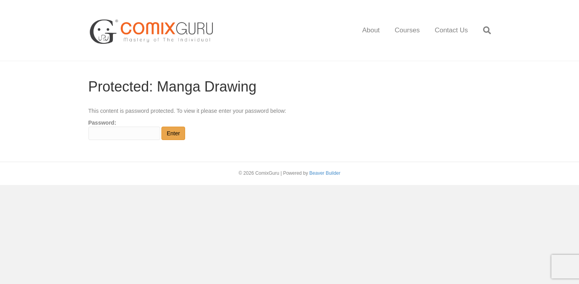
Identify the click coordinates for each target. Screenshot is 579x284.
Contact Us (451, 30)
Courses (407, 30)
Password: (124, 130)
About (371, 30)
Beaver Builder (325, 173)
